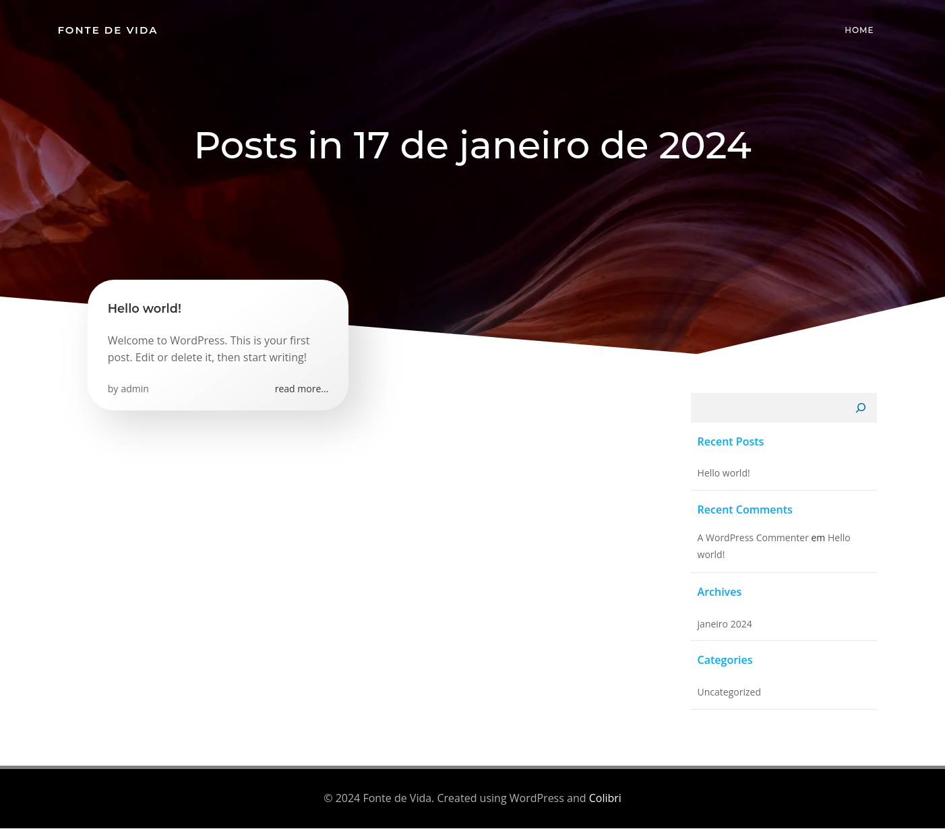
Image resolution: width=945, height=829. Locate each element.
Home (859, 30)
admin (135, 389)
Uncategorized (728, 693)
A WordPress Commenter (752, 538)
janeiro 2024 (724, 624)
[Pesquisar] (861, 409)
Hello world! (723, 474)
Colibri (605, 798)
